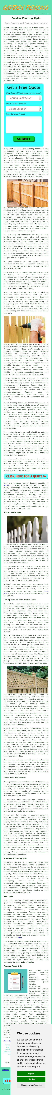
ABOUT (32, 14)
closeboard (35, 417)
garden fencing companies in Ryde (25, 941)
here (20, 937)
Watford (7, 485)
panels (24, 1021)
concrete (21, 412)
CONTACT (37, 14)
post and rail (21, 421)
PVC (46, 410)
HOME (21, 14)
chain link (8, 1005)
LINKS (26, 14)
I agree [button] (31, 1073)
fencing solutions (18, 380)
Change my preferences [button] (31, 1085)
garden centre (22, 57)
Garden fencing (34, 403)
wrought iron (34, 412)
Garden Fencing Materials (15, 403)
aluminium (37, 407)
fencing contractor (12, 466)
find (10, 901)
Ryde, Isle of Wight (24, 962)
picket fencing (29, 426)
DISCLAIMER (45, 14)
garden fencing (37, 44)
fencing (12, 428)
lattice (35, 423)
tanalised (32, 1009)
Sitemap (5, 1070)
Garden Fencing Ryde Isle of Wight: (21, 28)
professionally (10, 81)
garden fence (32, 30)
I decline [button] (31, 1079)
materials (23, 60)
